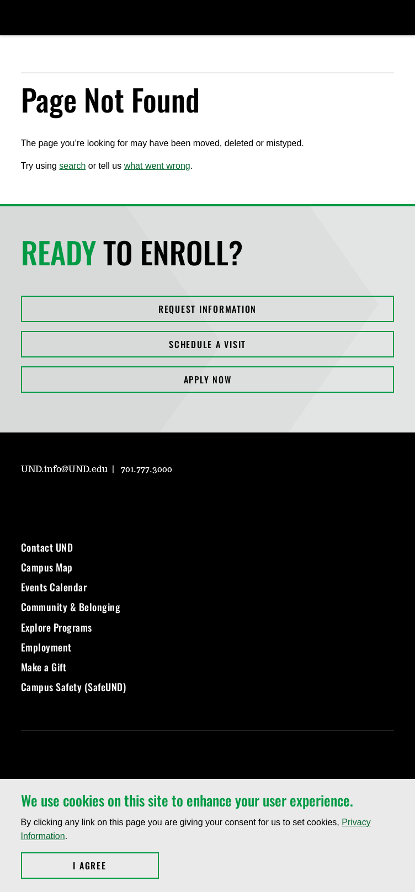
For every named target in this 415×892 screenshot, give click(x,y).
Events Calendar (54, 587)
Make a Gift (44, 667)
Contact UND (47, 547)
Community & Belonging (71, 607)
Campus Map (47, 567)
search (72, 165)
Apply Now (208, 379)
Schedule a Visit (207, 344)
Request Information (207, 309)
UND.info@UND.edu (64, 469)
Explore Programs (56, 627)
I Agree (115, 865)
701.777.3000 (146, 469)
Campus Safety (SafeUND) (73, 687)
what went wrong (157, 165)
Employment (46, 647)
